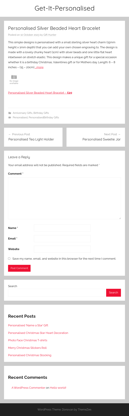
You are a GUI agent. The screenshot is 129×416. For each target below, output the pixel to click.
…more (39, 67)
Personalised (20, 117)
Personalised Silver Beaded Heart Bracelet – (40, 92)
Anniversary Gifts (22, 112)
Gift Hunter (50, 34)
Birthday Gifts (41, 112)
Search (12, 286)
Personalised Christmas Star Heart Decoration (38, 333)
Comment (15, 173)
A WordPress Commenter (28, 387)
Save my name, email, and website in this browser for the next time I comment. (64, 258)
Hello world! (58, 387)
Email (12, 238)
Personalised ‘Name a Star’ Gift (28, 325)
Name (13, 228)
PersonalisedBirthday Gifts (44, 117)
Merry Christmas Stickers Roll (27, 347)
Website (13, 249)
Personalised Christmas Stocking (29, 355)
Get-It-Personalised (65, 8)
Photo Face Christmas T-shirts (27, 340)
